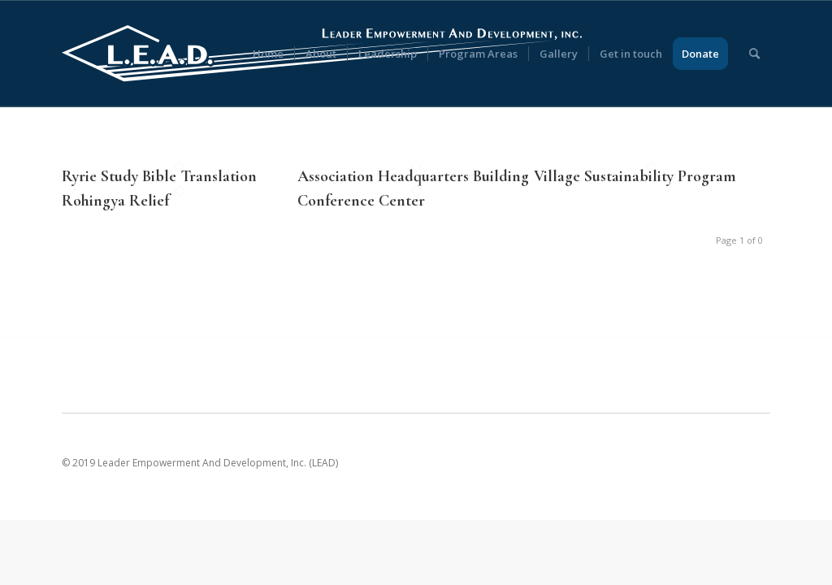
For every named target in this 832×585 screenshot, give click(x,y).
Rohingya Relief (115, 200)
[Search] (754, 53)
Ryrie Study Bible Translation (159, 176)
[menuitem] (268, 53)
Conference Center (361, 200)
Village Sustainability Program (635, 176)
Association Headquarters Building (413, 176)
